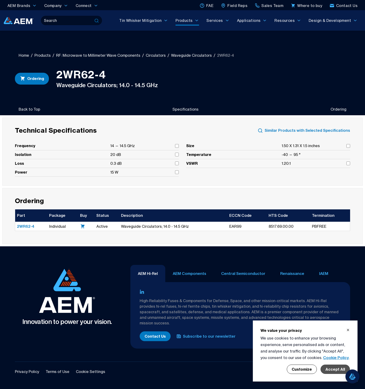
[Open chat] (352, 376)
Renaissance (292, 273)
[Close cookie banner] (348, 330)
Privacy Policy (27, 371)
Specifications (185, 109)
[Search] (67, 20)
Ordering (32, 78)
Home (24, 55)
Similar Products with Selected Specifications (304, 130)
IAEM (323, 273)
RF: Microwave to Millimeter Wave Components (98, 55)
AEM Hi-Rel (148, 273)
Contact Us (155, 336)
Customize (302, 369)
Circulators (156, 55)
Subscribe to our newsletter (206, 336)
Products (42, 55)
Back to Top (29, 109)
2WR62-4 (25, 226)
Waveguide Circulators (191, 55)
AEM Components (189, 273)
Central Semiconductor (243, 273)
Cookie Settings (90, 371)
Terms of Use (58, 371)
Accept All (335, 369)
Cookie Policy (336, 357)
